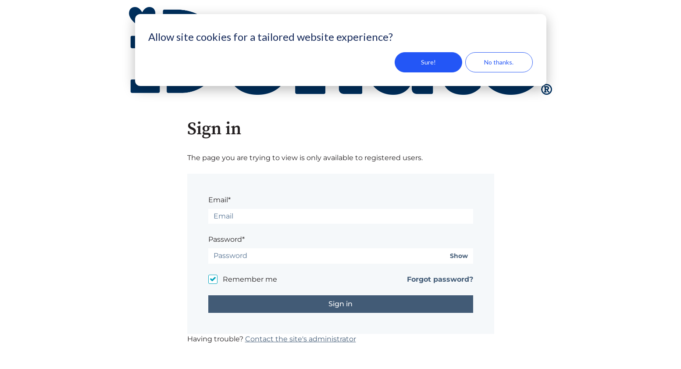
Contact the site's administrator (300, 339)
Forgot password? (440, 279)
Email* (219, 200)
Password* (226, 239)
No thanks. (498, 62)
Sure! (428, 62)
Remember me (250, 279)
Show (459, 256)
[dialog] (340, 50)
